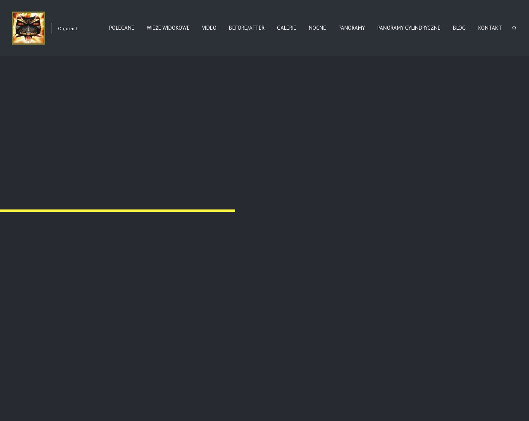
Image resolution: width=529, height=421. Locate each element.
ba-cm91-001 (34, 152)
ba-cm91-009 (34, 367)
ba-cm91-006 (164, 259)
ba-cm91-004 (425, 152)
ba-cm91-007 (295, 259)
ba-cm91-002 (164, 152)
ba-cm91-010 (164, 367)
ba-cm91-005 (34, 259)
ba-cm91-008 (425, 259)
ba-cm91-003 (295, 152)
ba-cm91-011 (295, 367)
